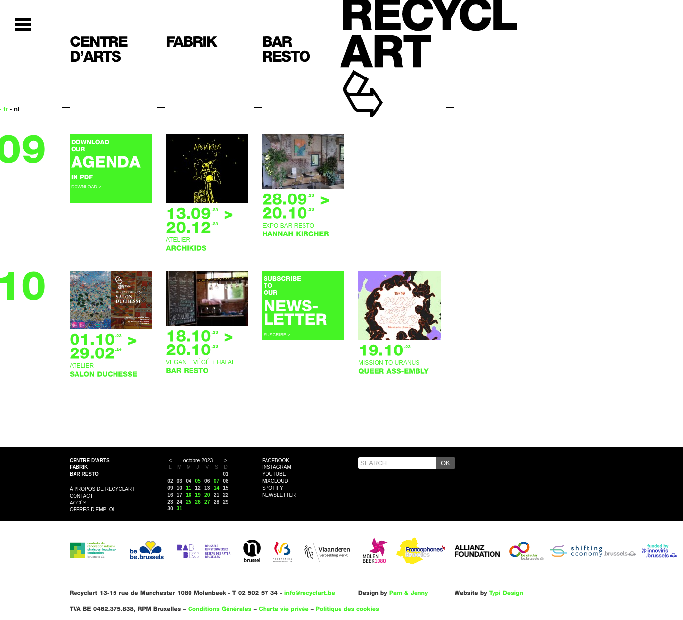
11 (188, 488)
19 (198, 495)
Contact (81, 496)
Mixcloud (275, 481)
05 (198, 481)
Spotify (272, 488)
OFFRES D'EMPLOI (92, 509)
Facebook (275, 460)
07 (217, 481)
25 (188, 501)
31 (180, 508)
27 (207, 501)
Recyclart (386, 78)
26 (198, 501)
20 (207, 495)
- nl (15, 109)
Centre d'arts (90, 460)
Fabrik (79, 467)
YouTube (274, 474)
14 (217, 488)
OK (445, 462)
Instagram (276, 467)
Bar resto (84, 474)
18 (188, 495)
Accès (78, 502)
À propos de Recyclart (102, 489)
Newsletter (279, 495)
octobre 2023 (198, 460)
